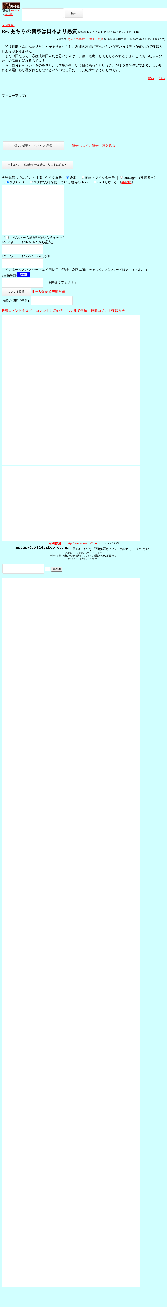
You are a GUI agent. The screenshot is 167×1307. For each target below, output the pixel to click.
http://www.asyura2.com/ (83, 553)
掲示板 (9, 14)
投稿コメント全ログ (17, 320)
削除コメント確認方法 (108, 320)
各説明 (126, 182)
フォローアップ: (14, 95)
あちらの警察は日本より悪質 (85, 39)
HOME (15, 10)
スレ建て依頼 (77, 320)
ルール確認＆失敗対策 (48, 301)
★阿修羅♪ (8, 25)
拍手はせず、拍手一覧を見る (93, 145)
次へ (151, 78)
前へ (162, 78)
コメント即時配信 (49, 320)
